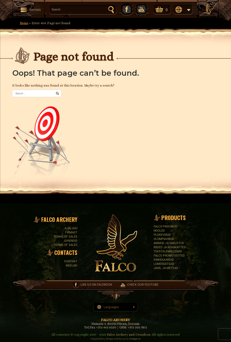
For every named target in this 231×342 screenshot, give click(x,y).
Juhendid (70, 240)
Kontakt (70, 261)
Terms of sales (65, 236)
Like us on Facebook (126, 9)
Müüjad (72, 265)
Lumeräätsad (164, 264)
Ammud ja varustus (169, 243)
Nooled (159, 230)
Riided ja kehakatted (170, 247)
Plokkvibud (162, 234)
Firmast (71, 232)
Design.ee (135, 338)
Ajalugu (71, 228)
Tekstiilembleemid (168, 251)
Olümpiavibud (164, 239)
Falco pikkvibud (166, 226)
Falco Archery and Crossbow (128, 334)
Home (24, 23)
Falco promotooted (169, 255)
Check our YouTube (141, 9)
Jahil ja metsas (166, 268)
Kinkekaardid (164, 259)
